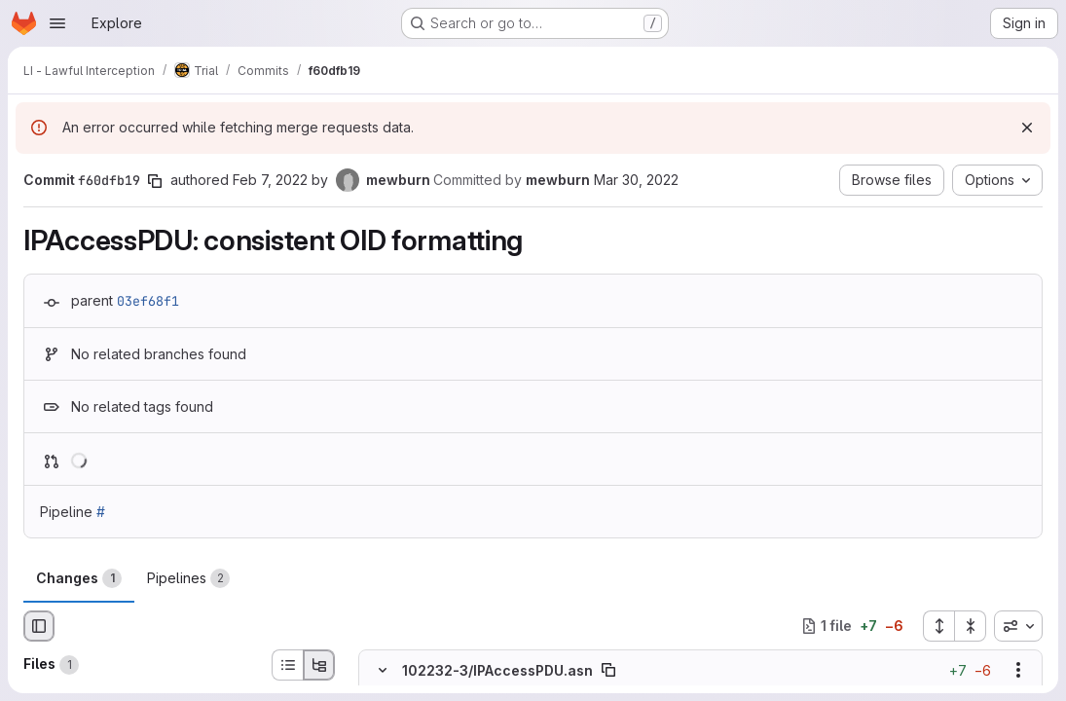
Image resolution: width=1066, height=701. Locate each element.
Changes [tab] (79, 578)
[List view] (287, 665)
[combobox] (1018, 626)
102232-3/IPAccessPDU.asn (497, 669)
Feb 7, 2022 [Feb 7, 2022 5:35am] (270, 179)
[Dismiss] (1027, 127)
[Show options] (1018, 670)
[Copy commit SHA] (154, 181)
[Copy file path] (608, 670)
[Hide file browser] (39, 626)
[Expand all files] (938, 626)
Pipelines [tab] (188, 578)
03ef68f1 (148, 301)
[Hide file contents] (382, 670)
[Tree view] (319, 665)
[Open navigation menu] (57, 23)
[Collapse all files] (970, 626)
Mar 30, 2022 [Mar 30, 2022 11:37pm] (636, 179)
